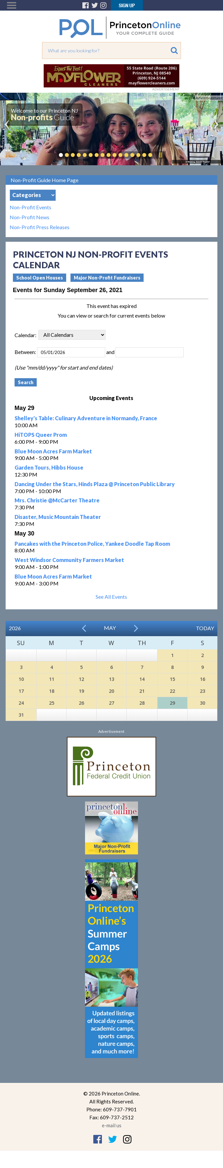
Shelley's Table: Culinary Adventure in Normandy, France (86, 418)
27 (111, 703)
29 (172, 703)
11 (51, 679)
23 (202, 691)
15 (172, 679)
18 (51, 691)
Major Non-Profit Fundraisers (107, 277)
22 (172, 691)
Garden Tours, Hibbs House (49, 467)
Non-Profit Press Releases (39, 227)
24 (21, 703)
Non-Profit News (29, 217)
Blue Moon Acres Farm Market (53, 451)
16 (202, 679)
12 (81, 679)
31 (21, 715)
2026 (15, 628)
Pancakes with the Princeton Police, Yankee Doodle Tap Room (92, 543)
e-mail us (111, 1125)
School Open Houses (39, 277)
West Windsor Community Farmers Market (69, 560)
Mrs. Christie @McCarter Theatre (57, 500)
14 (142, 679)
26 (81, 703)
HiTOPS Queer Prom (41, 435)
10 (21, 679)
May (110, 628)
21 (142, 691)
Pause (160, 155)
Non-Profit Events (30, 207)
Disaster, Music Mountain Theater (58, 517)
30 (202, 703)
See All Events (111, 596)
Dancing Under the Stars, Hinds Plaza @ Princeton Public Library (95, 484)
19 (81, 691)
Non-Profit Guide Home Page (44, 180)
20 (111, 691)
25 (51, 703)
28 (142, 703)
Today (205, 628)
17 (21, 691)
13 (111, 679)
